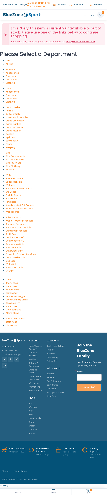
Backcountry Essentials (18, 227)
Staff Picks (11, 234)
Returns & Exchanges (34, 364)
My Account (77, 4)
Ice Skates (11, 286)
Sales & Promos (14, 217)
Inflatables (11, 198)
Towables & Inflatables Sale (21, 254)
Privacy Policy (20, 471)
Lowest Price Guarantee (35, 378)
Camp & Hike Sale (15, 257)
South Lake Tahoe (55, 346)
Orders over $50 (16, 452)
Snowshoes (12, 283)
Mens (8, 88)
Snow (8, 279)
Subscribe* (89, 387)
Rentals (50, 373)
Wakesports (12, 211)
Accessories (12, 72)
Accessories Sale (15, 244)
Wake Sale (11, 264)
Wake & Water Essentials (19, 220)
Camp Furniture (14, 127)
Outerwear (12, 79)
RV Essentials (13, 114)
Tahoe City (52, 361)
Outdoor (33, 429)
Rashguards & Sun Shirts (19, 188)
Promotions (34, 386)
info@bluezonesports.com (80, 41)
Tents (9, 144)
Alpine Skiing (12, 313)
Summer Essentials (16, 224)
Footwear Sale (13, 247)
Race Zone (11, 306)
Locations (96, 4)
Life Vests (11, 191)
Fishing (9, 110)
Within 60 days (42, 454)
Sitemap (6, 471)
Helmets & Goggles (16, 296)
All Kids (9, 64)
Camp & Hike (13, 107)
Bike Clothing (13, 166)
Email (79, 371)
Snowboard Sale (14, 267)
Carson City (52, 357)
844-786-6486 (9, 350)
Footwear (11, 76)
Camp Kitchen (13, 130)
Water (9, 175)
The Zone (59, 4)
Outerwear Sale (14, 250)
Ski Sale (10, 270)
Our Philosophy (54, 381)
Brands (32, 433)
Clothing (10, 82)
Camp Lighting (13, 124)
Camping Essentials (16, 230)
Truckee (51, 349)
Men (31, 403)
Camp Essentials (15, 120)
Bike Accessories (15, 159)
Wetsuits (10, 185)
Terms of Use (35, 390)
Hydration (11, 137)
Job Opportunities (55, 392)
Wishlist (32, 359)
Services (51, 377)
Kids (8, 60)
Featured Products (16, 318)
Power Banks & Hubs (17, 117)
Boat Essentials (14, 181)
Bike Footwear (13, 163)
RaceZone (51, 396)
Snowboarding (13, 309)
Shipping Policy (33, 371)
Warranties (34, 383)
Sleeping (10, 147)
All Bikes (10, 169)
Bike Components (15, 156)
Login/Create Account (35, 347)
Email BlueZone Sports (12, 354)
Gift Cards (69, 448)
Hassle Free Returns (42, 450)
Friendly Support (94, 450)
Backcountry (13, 303)
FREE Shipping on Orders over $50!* (37, 4)
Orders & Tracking (33, 354)
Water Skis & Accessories (19, 208)
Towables (11, 201)
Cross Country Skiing (17, 299)
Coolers (10, 134)
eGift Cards (52, 385)
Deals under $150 (15, 240)
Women (33, 407)
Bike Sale (10, 260)
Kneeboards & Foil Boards (20, 205)
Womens (10, 69)
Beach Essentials (15, 178)
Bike (8, 153)
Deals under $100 (15, 237)
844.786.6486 (10, 4)
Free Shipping (17, 448)
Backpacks (12, 140)
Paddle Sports (13, 195)
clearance (11, 325)
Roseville (51, 353)
